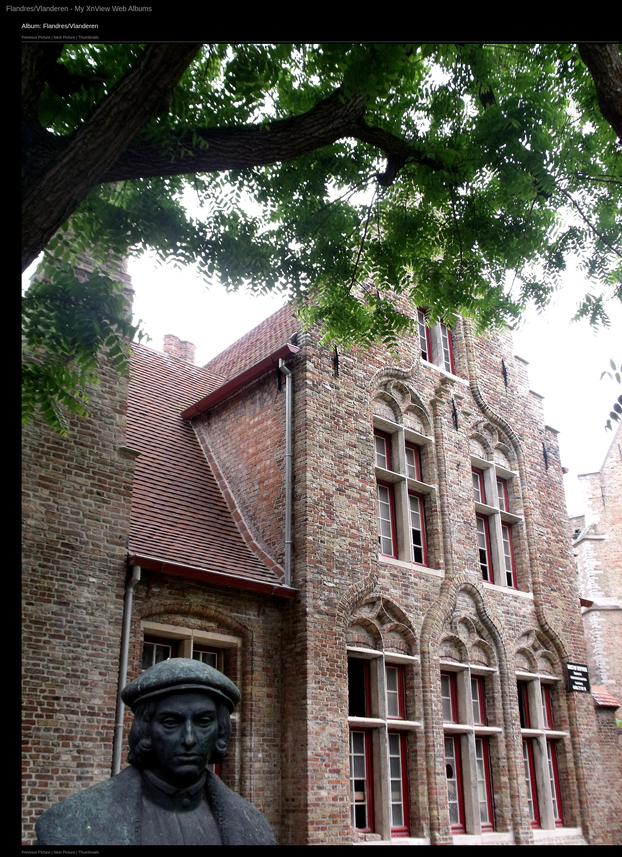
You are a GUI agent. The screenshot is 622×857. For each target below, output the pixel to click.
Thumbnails (88, 37)
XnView (98, 9)
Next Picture (64, 37)
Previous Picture (36, 37)
